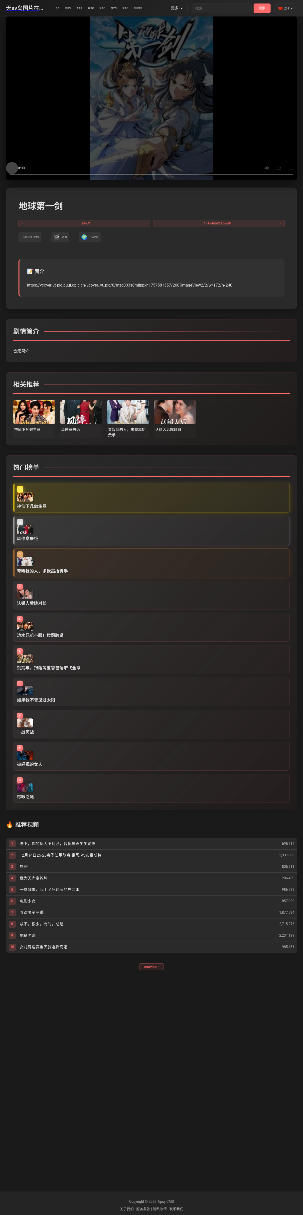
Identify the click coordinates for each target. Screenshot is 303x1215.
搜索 (262, 8)
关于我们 (127, 1209)
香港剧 (100, 8)
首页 (61, 8)
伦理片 (141, 8)
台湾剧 (120, 8)
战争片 (161, 8)
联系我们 (176, 1209)
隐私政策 (160, 1209)
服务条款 (143, 1209)
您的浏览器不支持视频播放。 (151, 98)
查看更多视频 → (151, 1171)
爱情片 (79, 8)
